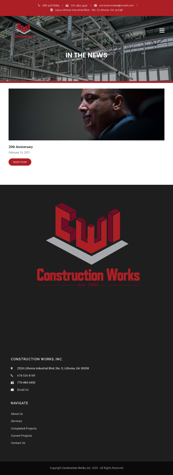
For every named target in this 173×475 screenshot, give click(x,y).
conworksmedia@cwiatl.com (116, 5)
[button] (161, 30)
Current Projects (21, 435)
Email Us (23, 389)
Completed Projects (23, 428)
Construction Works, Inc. (76, 468)
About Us (17, 414)
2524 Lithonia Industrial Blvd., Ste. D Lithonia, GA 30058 (89, 9)
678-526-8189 (50, 5)
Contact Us (18, 443)
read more (20, 162)
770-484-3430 (79, 5)
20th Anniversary (21, 147)
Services (16, 421)
